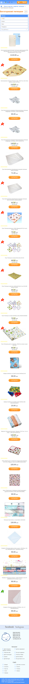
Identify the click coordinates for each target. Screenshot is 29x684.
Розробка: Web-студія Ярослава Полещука (15, 682)
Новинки (5, 672)
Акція (3, 21)
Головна (17, 668)
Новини (17, 670)
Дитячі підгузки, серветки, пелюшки (14, 6)
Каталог (17, 666)
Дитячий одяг (6, 658)
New (3, 24)
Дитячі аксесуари (7, 654)
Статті (5, 670)
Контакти (5, 666)
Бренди (5, 664)
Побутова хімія (6, 652)
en (8, 2)
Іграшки (5, 656)
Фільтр (3, 16)
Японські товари (19, 654)
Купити (15, 59)
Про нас (5, 668)
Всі (3, 18)
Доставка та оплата (20, 664)
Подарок (4, 27)
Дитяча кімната (19, 656)
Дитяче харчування (19, 649)
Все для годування (19, 652)
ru (12, 2)
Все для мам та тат (19, 658)
